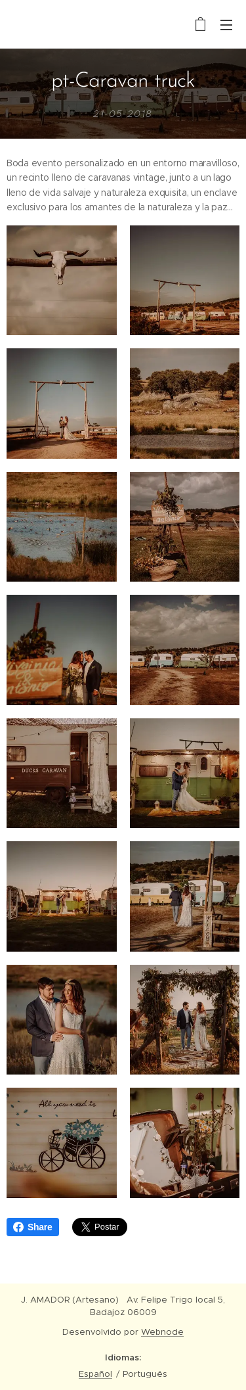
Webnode (162, 1331)
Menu (226, 25)
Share (32, 1227)
